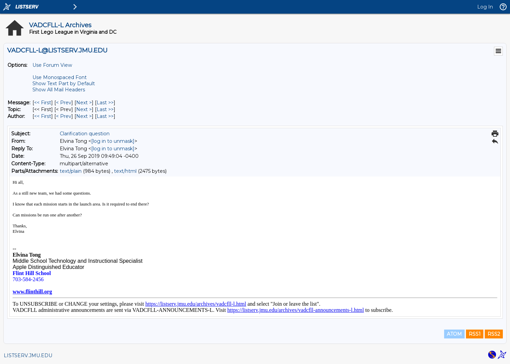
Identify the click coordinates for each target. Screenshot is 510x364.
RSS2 (493, 334)
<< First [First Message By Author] (42, 116)
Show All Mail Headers (58, 90)
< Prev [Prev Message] (63, 103)
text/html (125, 171)
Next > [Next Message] (84, 103)
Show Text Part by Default (63, 83)
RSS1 (475, 334)
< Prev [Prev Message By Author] (63, 116)
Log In (485, 7)
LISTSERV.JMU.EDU (28, 355)
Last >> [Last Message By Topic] (105, 109)
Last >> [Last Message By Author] (105, 116)
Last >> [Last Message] (105, 103)
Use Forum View (52, 65)
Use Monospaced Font (59, 77)
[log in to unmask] (112, 141)
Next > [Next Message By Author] (84, 116)
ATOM (454, 334)
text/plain (71, 171)
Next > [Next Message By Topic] (84, 109)
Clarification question (85, 134)
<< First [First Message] (42, 103)
